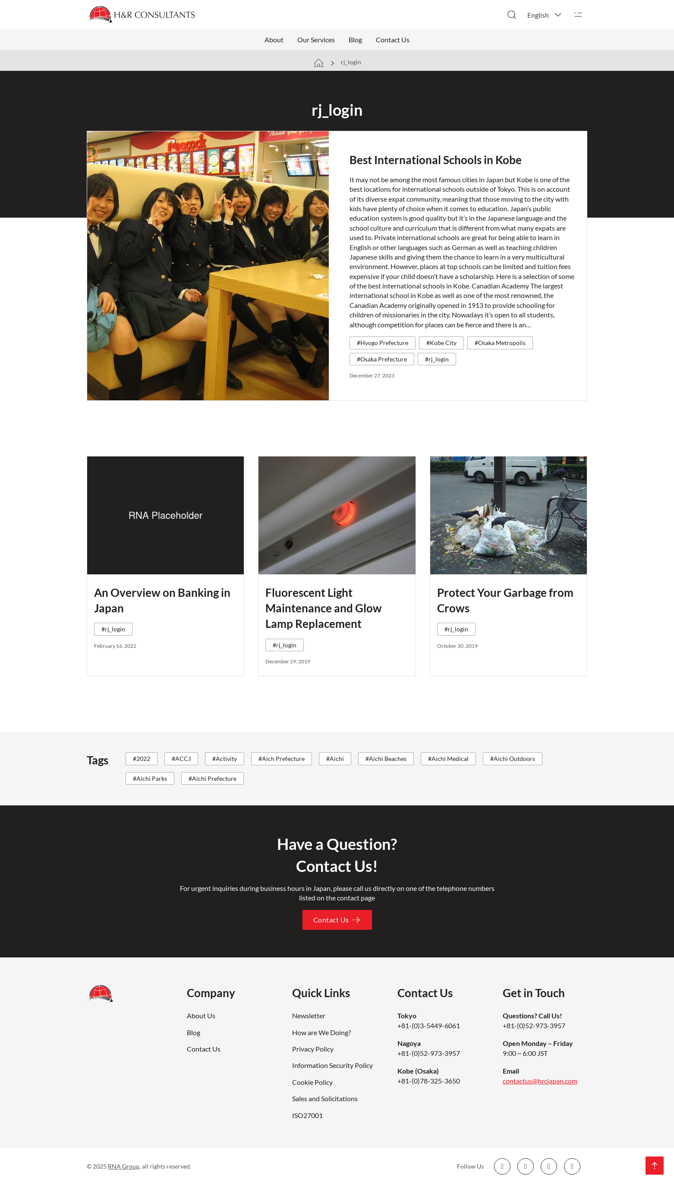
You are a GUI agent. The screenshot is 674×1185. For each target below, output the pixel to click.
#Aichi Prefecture (212, 778)
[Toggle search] (511, 14)
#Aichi (335, 758)
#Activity (224, 758)
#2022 (141, 758)
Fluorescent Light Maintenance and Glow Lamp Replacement (323, 608)
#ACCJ (181, 758)
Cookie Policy (312, 1082)
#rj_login (437, 359)
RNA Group (123, 1166)
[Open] (578, 14)
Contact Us (392, 39)
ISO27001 (307, 1115)
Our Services (316, 39)
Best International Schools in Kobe (436, 160)
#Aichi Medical (448, 758)
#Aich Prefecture (281, 758)
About (274, 39)
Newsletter (308, 1015)
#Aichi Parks (150, 778)
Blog (355, 39)
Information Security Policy (332, 1065)
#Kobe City (441, 342)
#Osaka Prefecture (382, 359)
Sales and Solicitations (325, 1098)
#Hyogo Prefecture (382, 342)
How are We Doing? (321, 1032)
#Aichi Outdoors (512, 758)
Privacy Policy (313, 1049)
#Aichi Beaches (385, 758)
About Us (201, 1015)
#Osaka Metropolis (500, 342)
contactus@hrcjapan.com (540, 1081)
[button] (545, 14)
